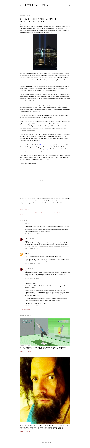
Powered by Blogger (45, 442)
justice (43, 212)
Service (21, 214)
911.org (45, 145)
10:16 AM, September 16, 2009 (32, 305)
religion (58, 212)
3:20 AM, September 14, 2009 (32, 278)
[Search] (69, 5)
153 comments (27, 351)
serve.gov (47, 149)
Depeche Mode (27, 212)
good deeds (38, 212)
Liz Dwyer (28, 238)
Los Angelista (37, 5)
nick (26, 224)
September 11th (64, 212)
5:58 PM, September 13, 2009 (32, 263)
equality (33, 212)
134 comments (27, 431)
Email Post (26, 209)
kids (47, 212)
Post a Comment (25, 309)
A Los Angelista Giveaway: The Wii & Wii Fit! (43, 348)
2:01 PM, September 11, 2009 (32, 248)
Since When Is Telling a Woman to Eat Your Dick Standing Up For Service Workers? (44, 427)
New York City (51, 212)
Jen (26, 253)
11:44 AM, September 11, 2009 (32, 233)
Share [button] (21, 209)
